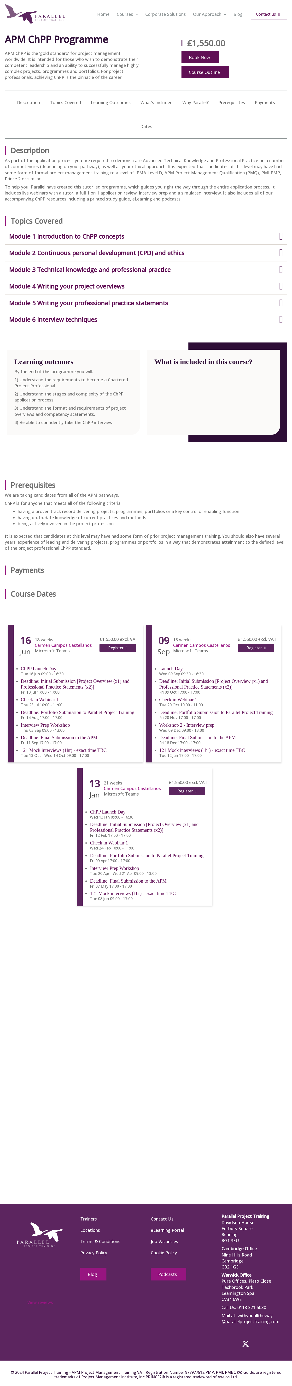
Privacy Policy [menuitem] (93, 1253)
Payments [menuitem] (265, 102)
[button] (135, 14)
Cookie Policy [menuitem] (164, 1253)
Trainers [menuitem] (88, 1219)
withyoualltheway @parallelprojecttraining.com (251, 1318)
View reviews (40, 1302)
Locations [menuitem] (90, 1230)
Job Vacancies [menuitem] (164, 1241)
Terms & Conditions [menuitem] (100, 1241)
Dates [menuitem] (146, 126)
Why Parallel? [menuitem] (195, 102)
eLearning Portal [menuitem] (167, 1230)
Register (115, 647)
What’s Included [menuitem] (156, 102)
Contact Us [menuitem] (162, 1219)
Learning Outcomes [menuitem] (111, 102)
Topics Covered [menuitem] (65, 102)
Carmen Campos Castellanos (62, 645)
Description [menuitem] (28, 102)
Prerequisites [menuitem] (231, 102)
